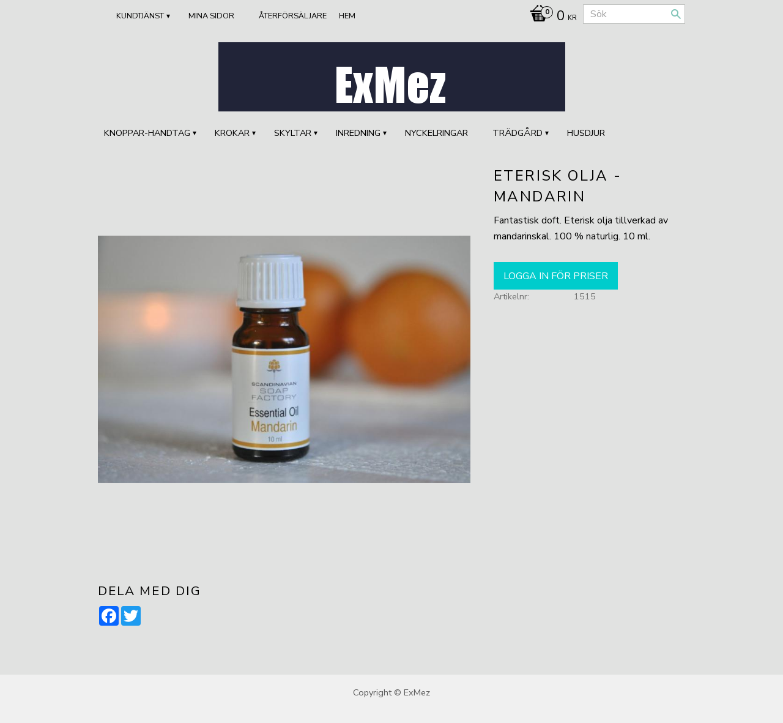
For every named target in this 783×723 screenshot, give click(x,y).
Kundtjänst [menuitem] (140, 15)
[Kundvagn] (550, 17)
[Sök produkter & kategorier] (634, 14)
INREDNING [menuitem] (358, 133)
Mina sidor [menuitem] (211, 15)
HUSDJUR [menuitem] (586, 133)
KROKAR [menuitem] (232, 133)
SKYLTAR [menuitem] (292, 133)
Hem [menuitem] (347, 15)
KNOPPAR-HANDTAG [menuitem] (147, 133)
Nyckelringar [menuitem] (436, 133)
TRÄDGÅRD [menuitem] (517, 133)
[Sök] (676, 14)
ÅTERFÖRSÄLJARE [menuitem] (293, 15)
